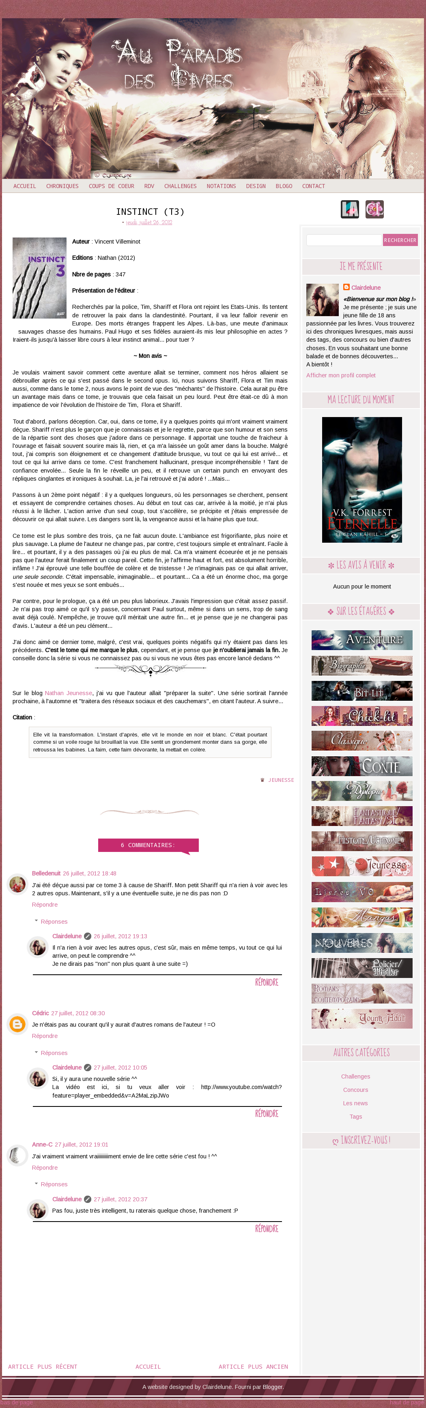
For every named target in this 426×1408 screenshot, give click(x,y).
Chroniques (62, 186)
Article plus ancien (253, 1366)
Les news (355, 1103)
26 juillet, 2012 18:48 (89, 873)
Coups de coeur (111, 186)
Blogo (284, 186)
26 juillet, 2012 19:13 (120, 936)
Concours (355, 1090)
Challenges (180, 186)
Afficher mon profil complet (341, 375)
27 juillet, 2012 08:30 (78, 1013)
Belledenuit (46, 873)
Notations (221, 186)
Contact (313, 186)
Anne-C (42, 1144)
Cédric (40, 1013)
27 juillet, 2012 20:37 (120, 1199)
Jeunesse (281, 779)
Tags (355, 1116)
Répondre (45, 904)
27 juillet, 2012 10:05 (120, 1067)
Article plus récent (42, 1366)
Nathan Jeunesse (68, 693)
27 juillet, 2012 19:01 (81, 1144)
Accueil (24, 186)
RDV (149, 186)
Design (256, 186)
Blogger (272, 1387)
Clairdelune (67, 936)
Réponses (54, 921)
